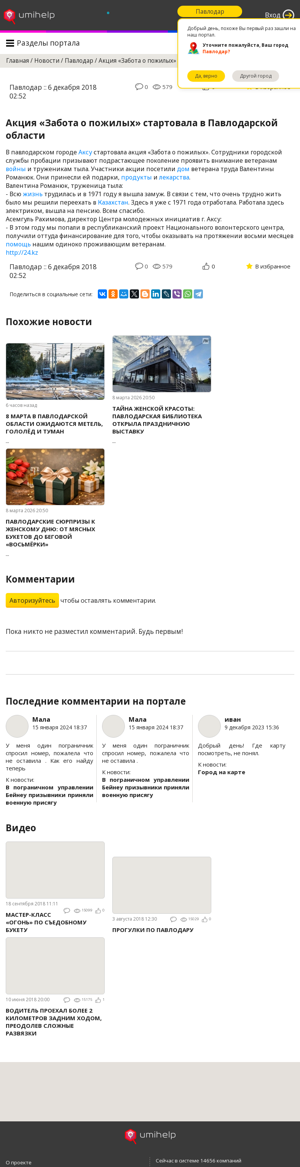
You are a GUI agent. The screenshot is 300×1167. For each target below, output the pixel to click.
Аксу (85, 152)
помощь (18, 244)
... (55, 428)
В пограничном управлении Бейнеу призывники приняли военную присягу (49, 794)
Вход (273, 15)
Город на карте (221, 772)
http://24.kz (22, 252)
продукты (136, 177)
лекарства (174, 177)
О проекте (19, 1162)
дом (183, 169)
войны (16, 169)
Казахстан (113, 202)
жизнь (33, 194)
